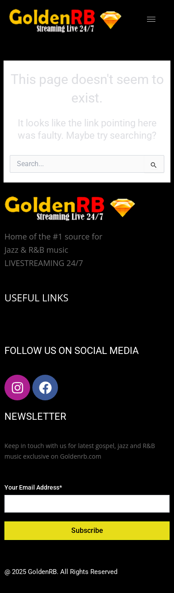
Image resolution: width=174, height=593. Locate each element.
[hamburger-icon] (151, 19)
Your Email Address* (33, 487)
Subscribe (87, 530)
